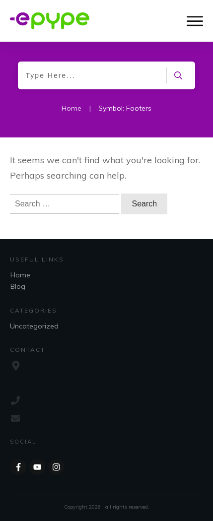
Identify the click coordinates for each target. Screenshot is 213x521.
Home (20, 274)
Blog (17, 286)
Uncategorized (34, 326)
